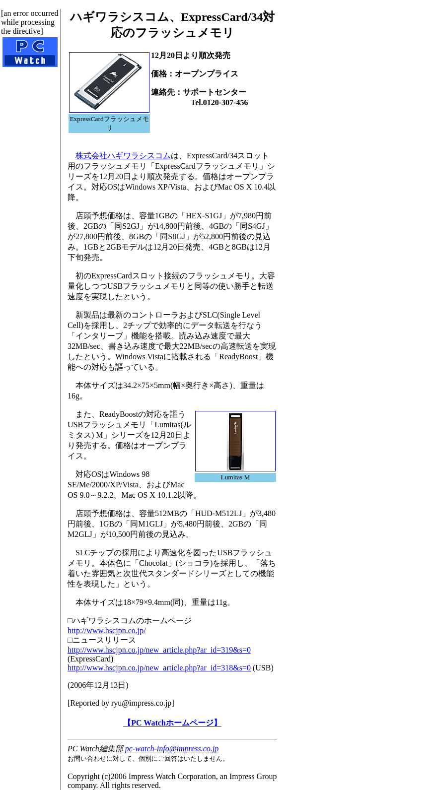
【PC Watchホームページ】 (172, 723)
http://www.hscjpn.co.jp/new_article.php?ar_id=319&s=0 (159, 650)
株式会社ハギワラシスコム (123, 155)
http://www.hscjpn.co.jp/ (107, 630)
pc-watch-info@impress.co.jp (171, 748)
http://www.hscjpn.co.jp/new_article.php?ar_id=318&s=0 (159, 667)
